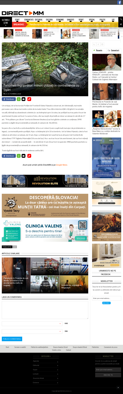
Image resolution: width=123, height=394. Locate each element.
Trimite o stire (56, 350)
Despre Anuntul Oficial (80, 347)
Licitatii (35, 374)
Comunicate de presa (110, 347)
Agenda (19, 30)
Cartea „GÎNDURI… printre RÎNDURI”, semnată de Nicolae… (22, 34)
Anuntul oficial (38, 378)
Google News (61, 165)
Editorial (36, 365)
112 (45, 30)
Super (35, 370)
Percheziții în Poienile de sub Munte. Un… (49, 34)
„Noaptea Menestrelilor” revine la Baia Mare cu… (79, 35)
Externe (36, 382)
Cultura (76, 30)
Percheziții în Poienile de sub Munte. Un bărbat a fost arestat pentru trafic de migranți (105, 104)
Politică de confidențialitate (39, 347)
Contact (68, 350)
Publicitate (95, 347)
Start (7, 347)
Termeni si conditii (20, 347)
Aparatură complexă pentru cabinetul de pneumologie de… (108, 34)
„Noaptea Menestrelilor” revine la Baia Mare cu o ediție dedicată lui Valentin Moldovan (106, 131)
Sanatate (104, 30)
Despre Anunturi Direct (60, 347)
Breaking (19, 24)
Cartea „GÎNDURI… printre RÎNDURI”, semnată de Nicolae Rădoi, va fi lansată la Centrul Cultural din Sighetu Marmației (105, 76)
